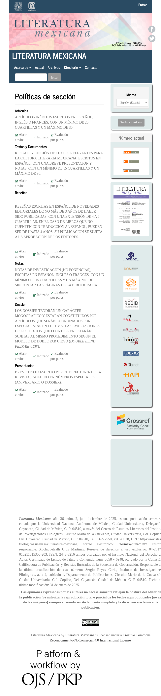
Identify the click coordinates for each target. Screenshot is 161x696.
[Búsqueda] (31, 77)
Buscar (54, 77)
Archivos (54, 67)
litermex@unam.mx (135, 544)
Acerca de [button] (22, 67)
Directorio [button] (72, 67)
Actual (39, 67)
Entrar (142, 5)
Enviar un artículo (131, 122)
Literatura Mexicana (49, 56)
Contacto (91, 67)
